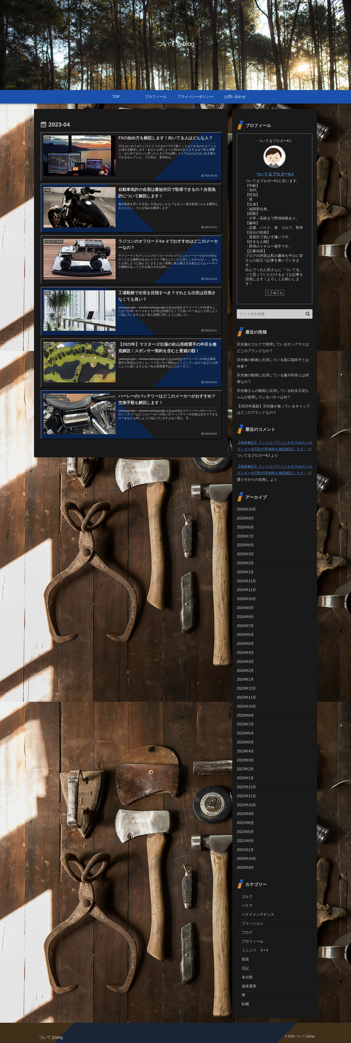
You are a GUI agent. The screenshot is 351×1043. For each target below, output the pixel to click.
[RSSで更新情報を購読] (281, 293)
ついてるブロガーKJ (275, 174)
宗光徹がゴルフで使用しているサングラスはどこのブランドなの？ (273, 347)
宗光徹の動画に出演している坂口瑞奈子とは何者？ (273, 363)
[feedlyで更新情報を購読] (275, 293)
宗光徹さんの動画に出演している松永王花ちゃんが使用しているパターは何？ (273, 394)
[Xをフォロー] (268, 293)
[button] (308, 313)
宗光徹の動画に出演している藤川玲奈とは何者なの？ (273, 378)
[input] (274, 314)
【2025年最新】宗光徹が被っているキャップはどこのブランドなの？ (273, 409)
